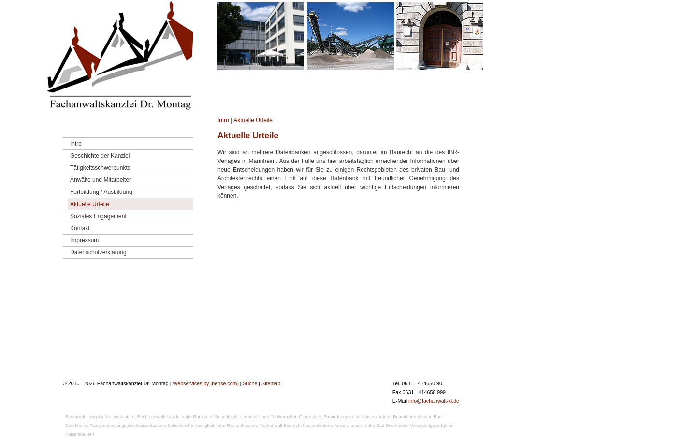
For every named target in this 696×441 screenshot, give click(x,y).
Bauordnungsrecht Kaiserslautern (357, 416)
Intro (223, 120)
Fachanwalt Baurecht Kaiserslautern (295, 425)
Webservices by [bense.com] (205, 383)
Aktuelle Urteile (253, 120)
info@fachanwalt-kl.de (433, 401)
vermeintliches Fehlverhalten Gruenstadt (280, 416)
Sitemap (270, 383)
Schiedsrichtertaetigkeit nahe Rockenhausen (212, 425)
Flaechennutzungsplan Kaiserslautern (127, 425)
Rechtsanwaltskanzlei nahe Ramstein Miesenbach (187, 416)
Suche (250, 383)
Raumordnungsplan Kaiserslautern (100, 416)
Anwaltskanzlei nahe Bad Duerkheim (370, 425)
